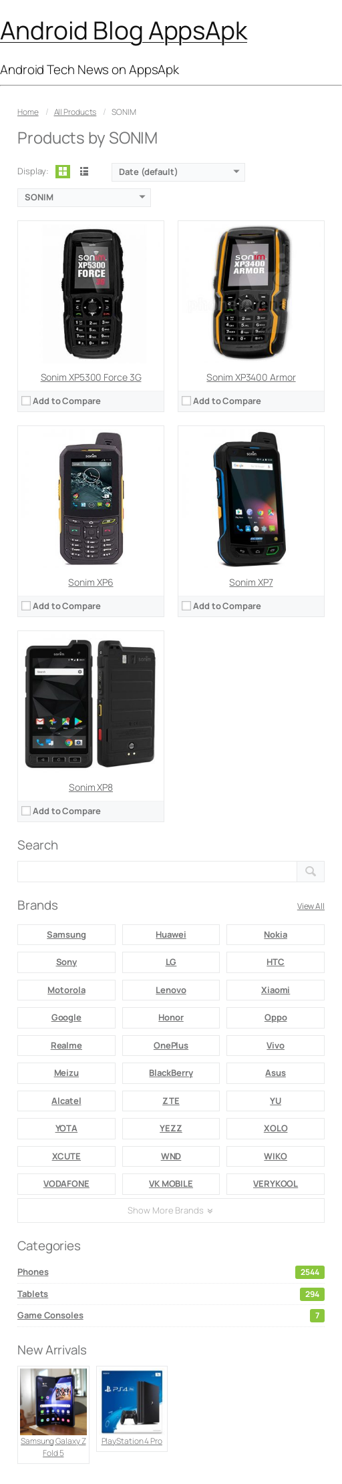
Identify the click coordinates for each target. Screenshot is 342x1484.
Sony (66, 962)
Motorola (66, 990)
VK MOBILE (171, 1183)
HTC (276, 962)
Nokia (275, 934)
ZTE (171, 1101)
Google (66, 1017)
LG (171, 962)
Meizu (66, 1073)
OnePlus (171, 1045)
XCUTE (66, 1156)
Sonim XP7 (251, 582)
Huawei (171, 934)
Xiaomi (275, 990)
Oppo (276, 1017)
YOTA (66, 1128)
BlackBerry (170, 1073)
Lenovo (171, 990)
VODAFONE (66, 1183)
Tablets (171, 1294)
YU (275, 1101)
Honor (171, 1017)
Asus (275, 1073)
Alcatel (66, 1101)
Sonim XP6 (90, 582)
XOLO (276, 1128)
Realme (66, 1045)
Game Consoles (171, 1315)
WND (171, 1156)
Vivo (276, 1045)
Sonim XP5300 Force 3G (91, 377)
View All (311, 906)
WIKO (275, 1156)
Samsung (66, 934)
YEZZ (171, 1128)
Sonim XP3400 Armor (250, 377)
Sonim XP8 (91, 787)
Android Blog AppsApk (123, 30)
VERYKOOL (275, 1183)
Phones (171, 1272)
